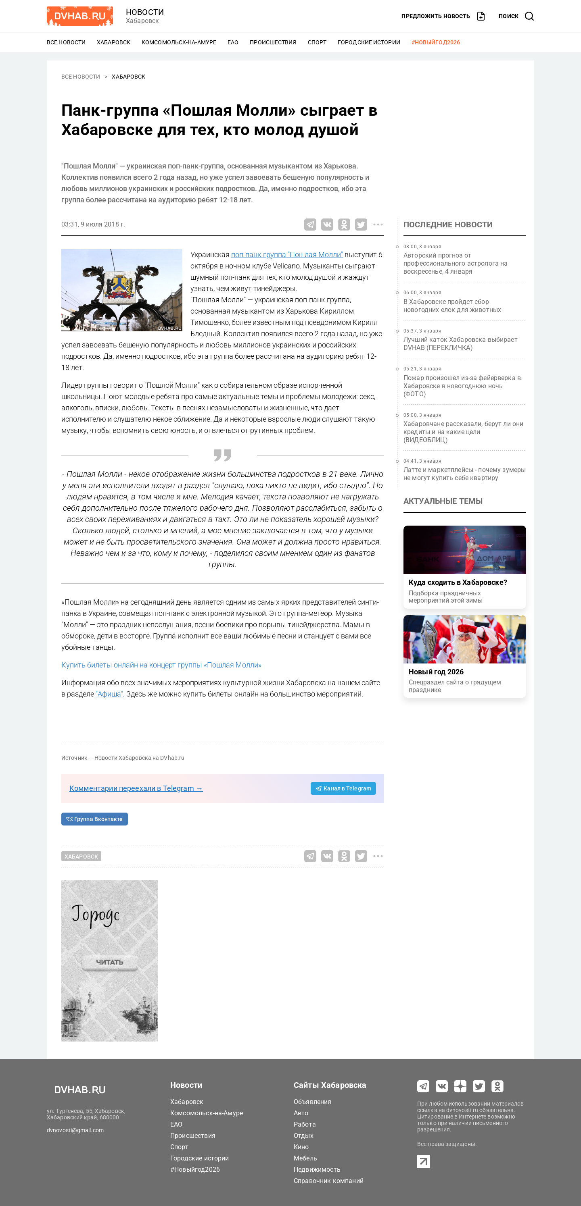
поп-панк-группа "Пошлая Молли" (287, 254)
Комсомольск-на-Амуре (179, 42)
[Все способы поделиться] (378, 224)
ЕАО (233, 42)
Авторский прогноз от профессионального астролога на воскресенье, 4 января (455, 263)
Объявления (313, 1102)
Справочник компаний (329, 1181)
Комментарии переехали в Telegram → (136, 788)
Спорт (317, 42)
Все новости (66, 42)
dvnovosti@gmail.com (75, 1130)
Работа (305, 1124)
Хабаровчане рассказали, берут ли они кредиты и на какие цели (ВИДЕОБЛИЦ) (463, 432)
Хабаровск (113, 42)
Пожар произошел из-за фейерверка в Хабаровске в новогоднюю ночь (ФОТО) (462, 386)
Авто (301, 1113)
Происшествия (273, 42)
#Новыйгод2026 (436, 42)
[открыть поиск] (516, 16)
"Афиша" (108, 694)
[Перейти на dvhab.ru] (80, 16)
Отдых (303, 1135)
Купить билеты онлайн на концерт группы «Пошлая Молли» (161, 665)
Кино (301, 1147)
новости (145, 12)
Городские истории (369, 42)
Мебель (305, 1158)
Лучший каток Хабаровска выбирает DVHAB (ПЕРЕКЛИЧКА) (460, 343)
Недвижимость (317, 1169)
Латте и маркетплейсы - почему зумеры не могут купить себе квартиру (464, 474)
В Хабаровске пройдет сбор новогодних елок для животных (452, 306)
